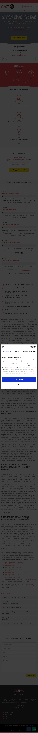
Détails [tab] (17, 351)
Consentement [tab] (6, 351)
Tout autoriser (19, 379)
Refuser (19, 385)
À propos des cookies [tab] (29, 351)
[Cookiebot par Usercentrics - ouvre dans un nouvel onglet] (29, 347)
